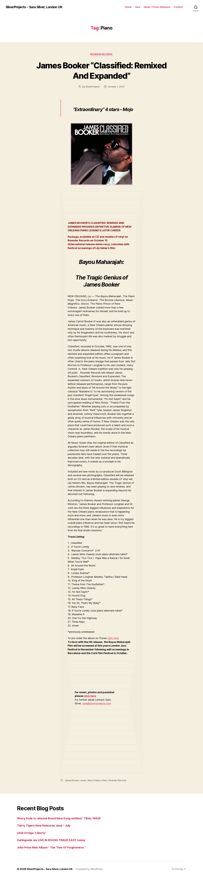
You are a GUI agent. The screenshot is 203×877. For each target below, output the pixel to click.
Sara (137, 7)
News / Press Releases (157, 7)
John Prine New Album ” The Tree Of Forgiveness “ (52, 847)
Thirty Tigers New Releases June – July (45, 825)
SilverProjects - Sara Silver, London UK (35, 7)
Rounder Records (101, 54)
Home (128, 7)
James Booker (72, 780)
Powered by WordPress (90, 869)
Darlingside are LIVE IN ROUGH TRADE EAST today (52, 840)
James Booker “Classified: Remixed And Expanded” (102, 70)
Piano (105, 780)
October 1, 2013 (116, 86)
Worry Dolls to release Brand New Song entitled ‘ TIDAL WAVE (60, 818)
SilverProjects (92, 86)
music (84, 780)
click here (113, 638)
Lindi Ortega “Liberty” (32, 833)
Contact (178, 7)
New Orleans (94, 780)
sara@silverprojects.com (96, 703)
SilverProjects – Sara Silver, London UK (50, 869)
